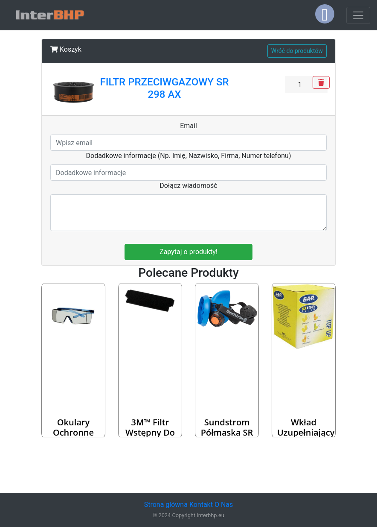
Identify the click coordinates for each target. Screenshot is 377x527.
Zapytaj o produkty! (189, 252)
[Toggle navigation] (358, 15)
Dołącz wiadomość (189, 186)
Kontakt (201, 505)
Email (188, 126)
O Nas (224, 505)
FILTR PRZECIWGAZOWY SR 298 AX (164, 88)
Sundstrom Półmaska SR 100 (227, 432)
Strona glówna (166, 505)
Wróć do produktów (297, 50)
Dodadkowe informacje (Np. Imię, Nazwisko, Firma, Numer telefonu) (188, 156)
